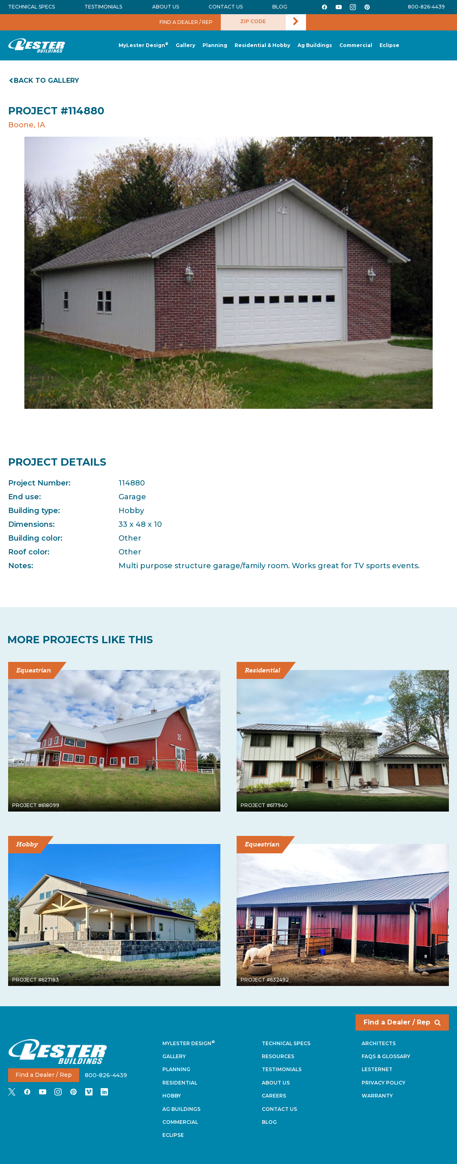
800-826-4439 (426, 7)
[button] (215, 45)
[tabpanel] (228, 272)
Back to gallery (44, 80)
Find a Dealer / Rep (402, 1022)
